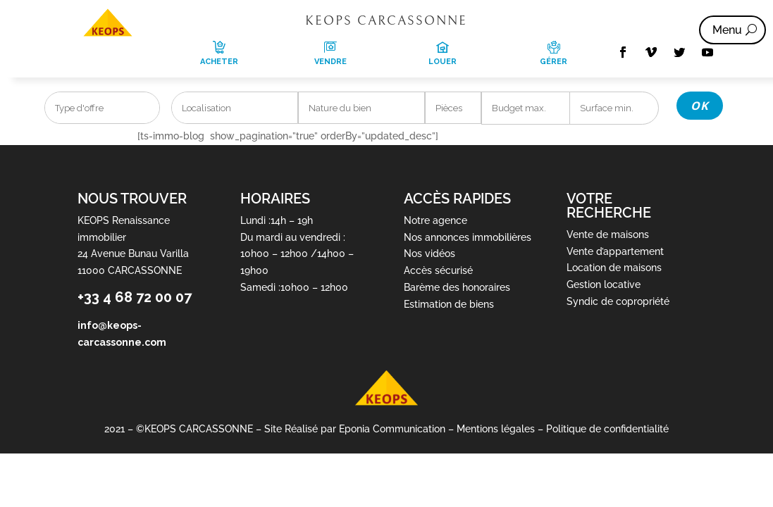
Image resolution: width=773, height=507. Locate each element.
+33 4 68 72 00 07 (135, 297)
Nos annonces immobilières (467, 237)
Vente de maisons (608, 234)
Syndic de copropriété (618, 301)
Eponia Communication (392, 428)
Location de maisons (614, 267)
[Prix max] (526, 108)
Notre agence (435, 220)
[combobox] (102, 107)
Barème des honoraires (457, 287)
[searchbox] (102, 108)
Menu (727, 30)
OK (700, 105)
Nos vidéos (429, 253)
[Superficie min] (614, 108)
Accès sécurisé (438, 270)
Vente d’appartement (615, 251)
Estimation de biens (449, 304)
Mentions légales (496, 428)
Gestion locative (604, 284)
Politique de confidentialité (607, 428)
